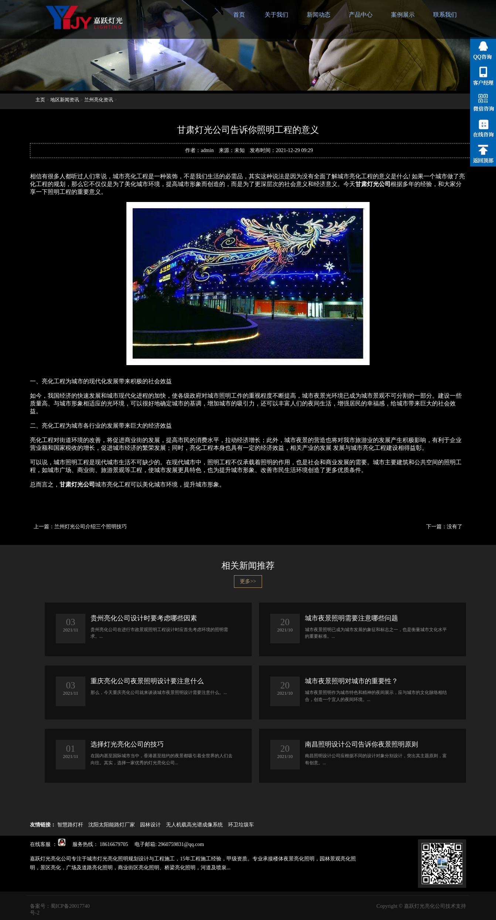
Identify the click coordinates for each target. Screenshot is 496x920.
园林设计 (150, 825)
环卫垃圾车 (241, 825)
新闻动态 (318, 14)
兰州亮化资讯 (98, 99)
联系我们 (445, 14)
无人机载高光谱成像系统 (194, 825)
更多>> (248, 581)
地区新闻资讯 (64, 99)
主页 (40, 99)
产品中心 (361, 14)
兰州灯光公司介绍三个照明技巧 (90, 526)
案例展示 (403, 14)
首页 (239, 14)
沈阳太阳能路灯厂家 (111, 825)
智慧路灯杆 (70, 825)
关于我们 (276, 14)
